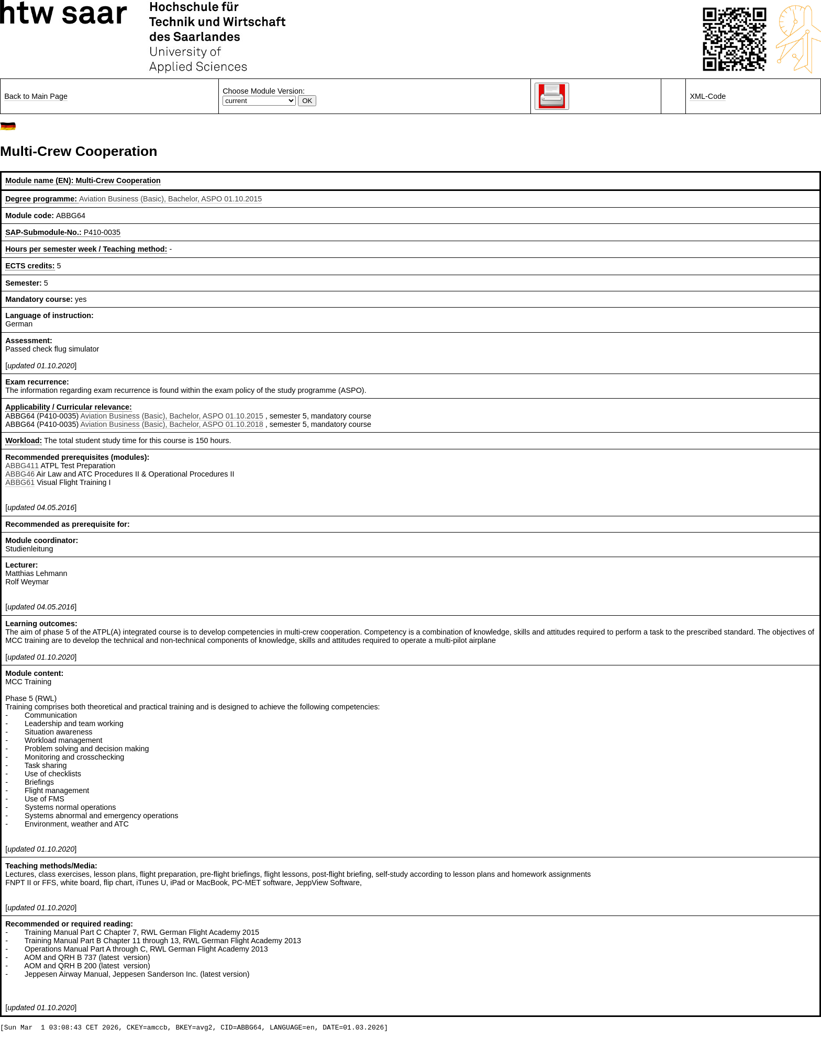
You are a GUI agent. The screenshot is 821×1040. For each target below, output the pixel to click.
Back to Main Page (36, 96)
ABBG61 (20, 482)
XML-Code (708, 96)
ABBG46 (20, 474)
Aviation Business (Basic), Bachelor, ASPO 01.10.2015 (170, 199)
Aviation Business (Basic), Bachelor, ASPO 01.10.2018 (171, 424)
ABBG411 (22, 465)
